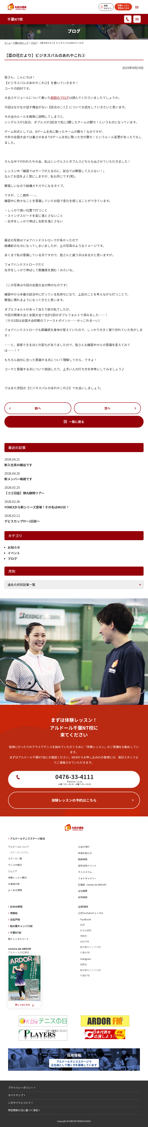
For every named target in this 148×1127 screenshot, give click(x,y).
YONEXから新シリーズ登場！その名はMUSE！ (36, 507)
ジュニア (12, 871)
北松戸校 (15, 919)
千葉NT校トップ (21, 42)
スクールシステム (19, 852)
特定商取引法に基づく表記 (23, 1110)
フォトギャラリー (87, 878)
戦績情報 (82, 859)
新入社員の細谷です (18, 464)
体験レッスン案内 (17, 877)
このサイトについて (19, 1102)
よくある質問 (15, 890)
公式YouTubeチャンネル (90, 913)
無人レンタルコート (18, 938)
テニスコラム (85, 871)
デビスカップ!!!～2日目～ (22, 521)
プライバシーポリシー (20, 1087)
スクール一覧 (15, 858)
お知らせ (14, 547)
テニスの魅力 (15, 864)
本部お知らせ (85, 853)
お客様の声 (14, 883)
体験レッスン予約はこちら (123, 6)
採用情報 (82, 897)
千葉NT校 (15, 19)
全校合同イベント (87, 865)
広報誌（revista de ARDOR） (93, 884)
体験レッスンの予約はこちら (74, 800)
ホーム (7, 42)
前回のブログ (59, 97)
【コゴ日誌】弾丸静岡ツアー (24, 493)
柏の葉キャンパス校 (21, 926)
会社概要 (82, 890)
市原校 (14, 913)
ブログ (34, 42)
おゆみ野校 (16, 906)
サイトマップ (15, 1095)
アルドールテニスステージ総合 (27, 838)
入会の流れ (84, 846)
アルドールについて (18, 846)
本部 (82, 924)
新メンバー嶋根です (18, 479)
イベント (14, 553)
